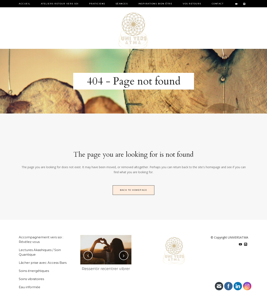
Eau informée (29, 287)
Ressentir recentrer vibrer (106, 268)
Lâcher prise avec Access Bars (43, 263)
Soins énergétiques (34, 271)
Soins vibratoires (31, 279)
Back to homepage (133, 190)
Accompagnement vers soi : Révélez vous (41, 239)
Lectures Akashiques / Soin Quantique (40, 252)
